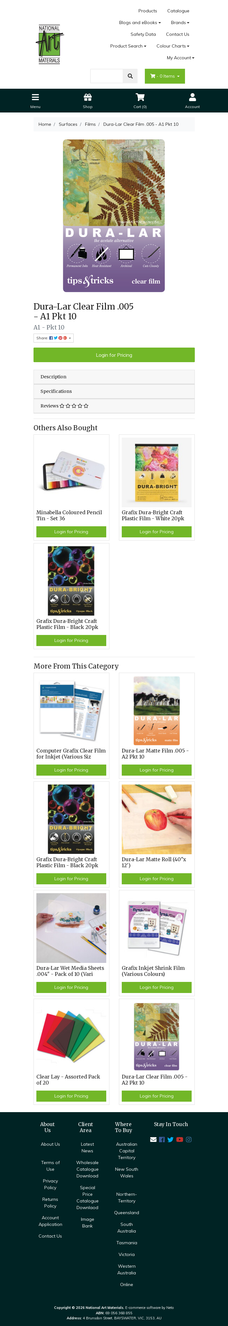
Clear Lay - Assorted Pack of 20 (68, 1080)
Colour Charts (171, 46)
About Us (50, 1144)
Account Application (50, 1221)
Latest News (87, 1147)
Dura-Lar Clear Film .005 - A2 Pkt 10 (155, 1080)
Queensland (126, 1212)
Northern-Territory (126, 1197)
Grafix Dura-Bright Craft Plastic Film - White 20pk (153, 515)
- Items (163, 76)
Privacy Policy (50, 1184)
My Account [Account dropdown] (179, 58)
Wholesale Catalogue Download (87, 1169)
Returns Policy (50, 1202)
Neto (170, 1307)
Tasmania (126, 1243)
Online (126, 1284)
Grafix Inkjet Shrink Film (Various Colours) (153, 971)
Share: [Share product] (52, 338)
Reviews (64, 406)
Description (53, 377)
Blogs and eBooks (138, 22)
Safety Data (143, 34)
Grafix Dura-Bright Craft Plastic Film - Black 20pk (67, 624)
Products (148, 11)
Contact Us (177, 34)
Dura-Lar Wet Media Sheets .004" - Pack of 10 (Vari (70, 971)
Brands (178, 22)
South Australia (126, 1227)
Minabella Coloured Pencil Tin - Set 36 (69, 515)
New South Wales (126, 1172)
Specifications (56, 391)
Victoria (127, 1254)
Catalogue (178, 11)
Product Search (126, 46)
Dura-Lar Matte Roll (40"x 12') (154, 862)
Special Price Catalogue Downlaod (88, 1197)
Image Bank (87, 1222)
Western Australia (126, 1269)
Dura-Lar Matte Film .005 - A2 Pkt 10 (155, 754)
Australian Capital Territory (126, 1150)
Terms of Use (50, 1166)
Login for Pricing (114, 355)
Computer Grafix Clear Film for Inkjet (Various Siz (71, 754)
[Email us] (153, 1139)
